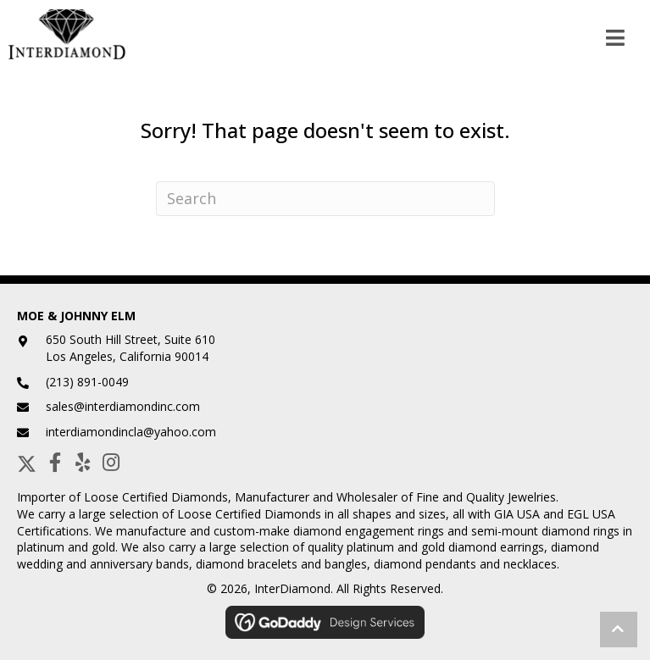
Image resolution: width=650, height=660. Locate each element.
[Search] (325, 198)
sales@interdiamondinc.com (123, 406)
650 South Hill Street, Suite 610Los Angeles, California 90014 (130, 347)
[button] (26, 462)
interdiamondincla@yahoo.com (131, 432)
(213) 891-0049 (87, 382)
